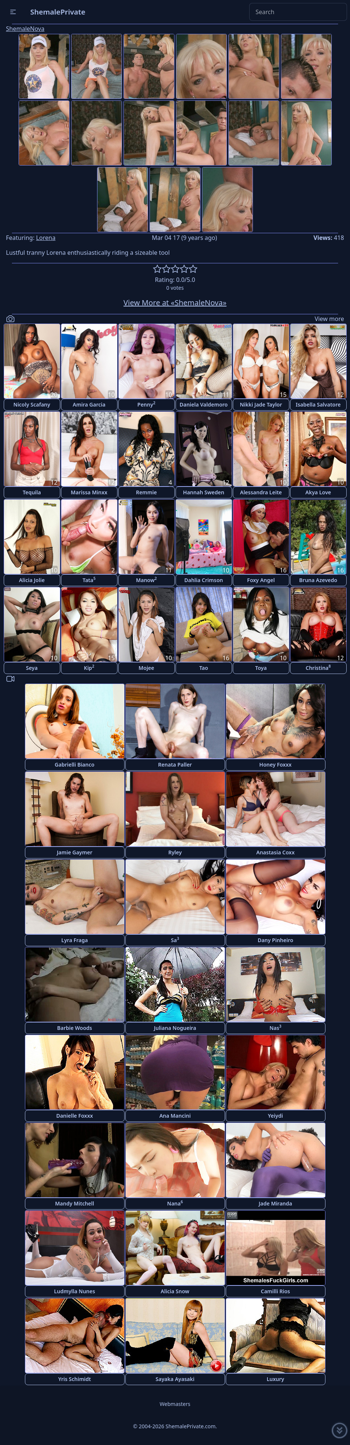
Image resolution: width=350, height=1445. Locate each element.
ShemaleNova (25, 29)
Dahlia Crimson (203, 580)
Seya (32, 667)
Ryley (175, 852)
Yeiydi (275, 1115)
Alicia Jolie (32, 580)
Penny (146, 404)
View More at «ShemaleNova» (175, 303)
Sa (175, 940)
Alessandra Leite (261, 492)
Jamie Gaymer (74, 852)
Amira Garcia (89, 404)
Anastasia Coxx (275, 852)
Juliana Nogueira (175, 1027)
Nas (275, 1027)
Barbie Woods (74, 1027)
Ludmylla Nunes (74, 1291)
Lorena (45, 238)
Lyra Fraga (74, 940)
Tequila (32, 492)
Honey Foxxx (275, 764)
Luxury (275, 1379)
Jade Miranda (275, 1203)
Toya (261, 667)
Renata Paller (175, 764)
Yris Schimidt (74, 1379)
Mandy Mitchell (74, 1203)
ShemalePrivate (57, 12)
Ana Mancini (174, 1115)
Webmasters (175, 1403)
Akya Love (318, 492)
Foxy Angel (260, 580)
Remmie (146, 492)
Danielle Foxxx (74, 1115)
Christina (318, 667)
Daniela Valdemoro (204, 404)
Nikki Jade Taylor (261, 404)
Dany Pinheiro (275, 940)
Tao (203, 667)
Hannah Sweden (203, 492)
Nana (175, 1203)
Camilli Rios (275, 1291)
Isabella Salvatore (318, 404)
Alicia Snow (175, 1291)
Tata (89, 580)
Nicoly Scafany (31, 404)
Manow (146, 580)
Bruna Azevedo (318, 580)
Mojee (146, 667)
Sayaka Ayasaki (174, 1379)
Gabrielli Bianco (74, 764)
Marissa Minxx (89, 492)
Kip (89, 667)
